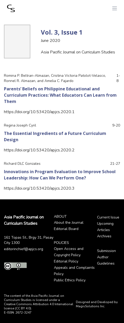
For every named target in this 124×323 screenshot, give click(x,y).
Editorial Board (66, 228)
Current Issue (108, 217)
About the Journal (68, 222)
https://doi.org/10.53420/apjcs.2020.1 (39, 112)
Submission (106, 250)
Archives (104, 236)
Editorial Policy (66, 261)
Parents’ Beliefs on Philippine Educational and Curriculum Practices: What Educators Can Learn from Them (60, 95)
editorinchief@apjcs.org (23, 249)
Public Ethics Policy (70, 280)
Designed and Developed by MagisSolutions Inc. (97, 304)
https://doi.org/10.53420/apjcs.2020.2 (39, 150)
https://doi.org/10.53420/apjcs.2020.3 (39, 188)
